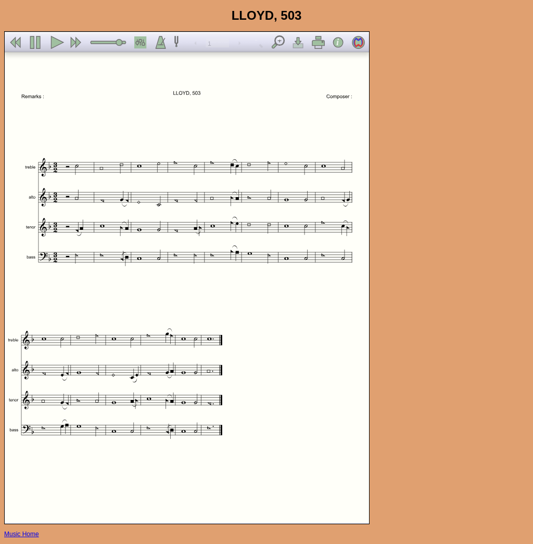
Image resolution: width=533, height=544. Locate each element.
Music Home (21, 534)
